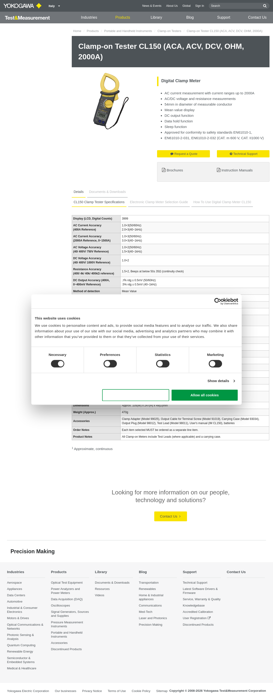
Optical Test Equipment (67, 582)
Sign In (199, 5)
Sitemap (161, 691)
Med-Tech (145, 612)
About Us (172, 5)
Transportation (149, 582)
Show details (218, 381)
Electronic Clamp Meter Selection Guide (159, 202)
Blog (190, 17)
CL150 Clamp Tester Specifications (99, 202)
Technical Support (243, 154)
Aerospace (14, 582)
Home (77, 31)
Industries (89, 17)
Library (156, 17)
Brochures (175, 170)
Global (186, 5)
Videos (99, 595)
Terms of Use (117, 691)
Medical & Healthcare (21, 668)
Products (122, 17)
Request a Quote (183, 154)
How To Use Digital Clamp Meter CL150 (222, 202)
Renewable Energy (20, 651)
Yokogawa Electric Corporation (28, 691)
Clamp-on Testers (169, 31)
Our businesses (65, 691)
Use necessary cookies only (135, 395)
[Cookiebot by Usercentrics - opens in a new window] (217, 301)
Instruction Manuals (236, 170)
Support (223, 17)
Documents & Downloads (107, 192)
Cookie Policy (141, 691)
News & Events (152, 5)
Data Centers (16, 595)
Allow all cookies (204, 395)
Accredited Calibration (198, 612)
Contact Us (257, 17)
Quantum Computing (21, 645)
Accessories (59, 643)
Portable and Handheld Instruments (128, 31)
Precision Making (150, 624)
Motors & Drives (18, 618)
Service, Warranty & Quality (201, 599)
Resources (102, 589)
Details (79, 192)
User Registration (195, 618)
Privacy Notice (92, 691)
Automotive (14, 601)
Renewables (147, 589)
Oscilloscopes (60, 605)
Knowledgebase (194, 605)
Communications (150, 605)
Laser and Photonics (153, 618)
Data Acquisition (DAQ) (67, 599)
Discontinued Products (66, 649)
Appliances (14, 589)
